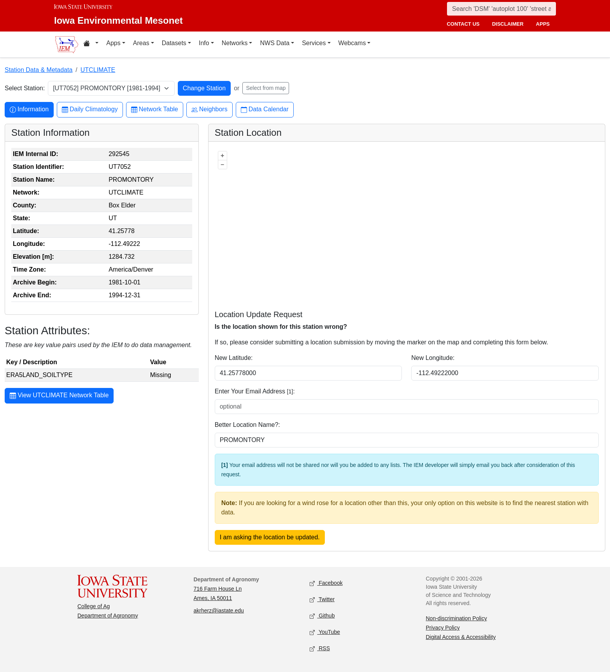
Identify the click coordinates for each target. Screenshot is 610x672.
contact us (463, 24)
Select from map (266, 88)
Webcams (352, 43)
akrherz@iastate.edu (219, 610)
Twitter (322, 599)
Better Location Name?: (247, 424)
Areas (141, 43)
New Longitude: (432, 357)
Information (29, 109)
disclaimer (508, 24)
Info (204, 43)
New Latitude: (234, 357)
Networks (235, 43)
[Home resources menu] (90, 44)
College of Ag (93, 606)
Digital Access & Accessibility (461, 637)
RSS (320, 648)
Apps (113, 43)
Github (322, 616)
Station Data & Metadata (38, 70)
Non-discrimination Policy (456, 618)
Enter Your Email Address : (255, 391)
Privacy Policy (443, 628)
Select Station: (25, 88)
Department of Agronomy (107, 615)
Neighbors (209, 109)
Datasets (174, 43)
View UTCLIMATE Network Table (59, 396)
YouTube (325, 632)
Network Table (154, 109)
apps (543, 24)
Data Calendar (265, 109)
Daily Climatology (90, 109)
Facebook (326, 583)
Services (314, 43)
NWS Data (274, 43)
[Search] (501, 9)
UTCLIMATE (98, 70)
